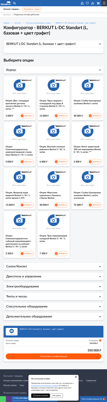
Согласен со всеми (40, 396)
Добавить (27, 115)
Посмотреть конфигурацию (53, 356)
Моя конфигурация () (93, 399)
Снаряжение (91, 381)
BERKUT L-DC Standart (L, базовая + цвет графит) (76, 23)
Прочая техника (9, 385)
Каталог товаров (11, 9)
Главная (6, 23)
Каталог (17, 23)
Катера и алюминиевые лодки (38, 23)
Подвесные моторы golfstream (26, 15)
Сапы (22, 385)
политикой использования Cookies (44, 385)
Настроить (56, 396)
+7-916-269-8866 (20, 398)
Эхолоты (79, 381)
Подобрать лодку (32, 9)
